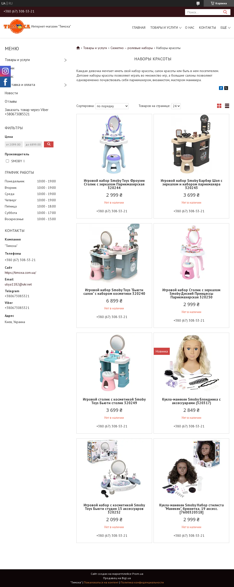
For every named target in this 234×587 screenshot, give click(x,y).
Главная (138, 27)
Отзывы (11, 101)
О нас (189, 27)
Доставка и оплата (20, 84)
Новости (11, 93)
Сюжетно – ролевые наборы (132, 48)
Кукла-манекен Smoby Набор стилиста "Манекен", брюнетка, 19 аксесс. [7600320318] (191, 508)
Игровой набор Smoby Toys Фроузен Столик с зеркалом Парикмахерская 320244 (114, 184)
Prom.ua (137, 574)
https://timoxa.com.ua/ (20, 272)
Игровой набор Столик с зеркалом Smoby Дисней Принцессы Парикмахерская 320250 (191, 293)
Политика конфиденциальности (142, 582)
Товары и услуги (164, 27)
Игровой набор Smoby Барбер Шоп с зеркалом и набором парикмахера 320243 (191, 184)
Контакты (207, 27)
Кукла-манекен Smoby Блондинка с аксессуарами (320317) (191, 401)
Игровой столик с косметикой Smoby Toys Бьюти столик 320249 (114, 401)
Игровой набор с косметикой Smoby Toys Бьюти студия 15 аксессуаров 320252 (114, 508)
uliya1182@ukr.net (18, 284)
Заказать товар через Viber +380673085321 (26, 112)
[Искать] (225, 12)
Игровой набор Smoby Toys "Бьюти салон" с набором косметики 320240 (114, 291)
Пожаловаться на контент (101, 582)
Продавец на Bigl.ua (117, 578)
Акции (9, 68)
